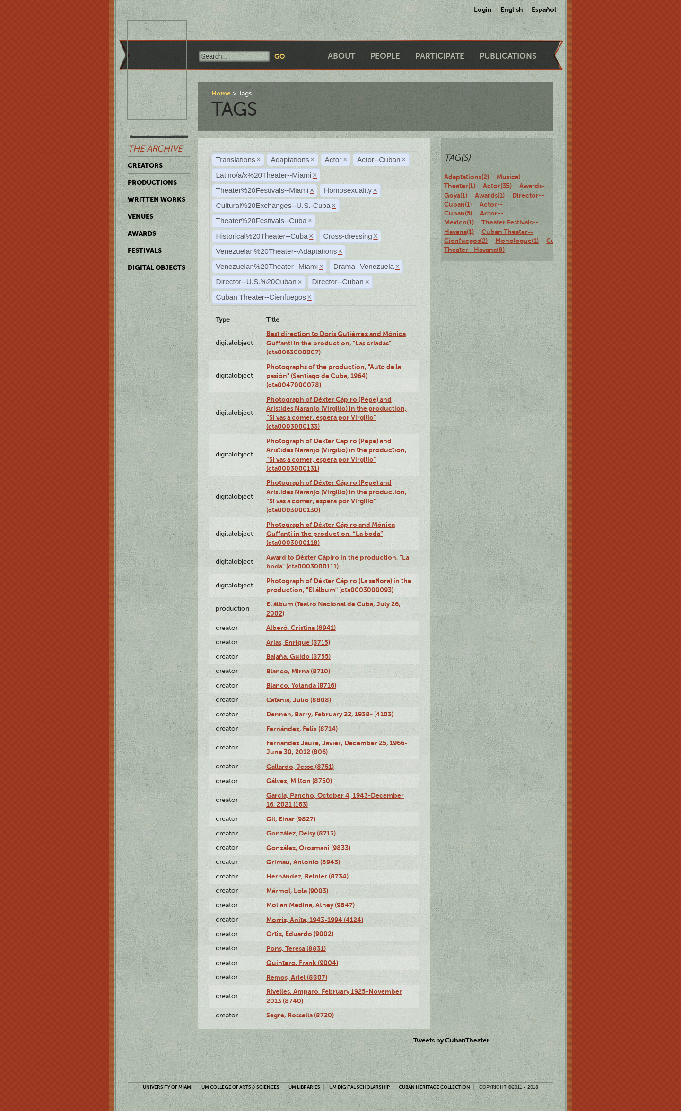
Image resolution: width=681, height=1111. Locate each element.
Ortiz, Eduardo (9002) (299, 934)
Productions (152, 182)
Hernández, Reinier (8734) (307, 876)
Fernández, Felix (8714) (302, 728)
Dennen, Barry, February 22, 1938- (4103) (329, 714)
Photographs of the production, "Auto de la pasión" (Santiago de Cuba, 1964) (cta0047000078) (333, 376)
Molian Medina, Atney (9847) (310, 905)
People (385, 56)
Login (483, 9)
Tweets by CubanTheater (451, 1040)
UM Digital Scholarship (359, 1087)
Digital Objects (156, 267)
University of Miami (167, 1087)
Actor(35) (497, 185)
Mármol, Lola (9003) (297, 891)
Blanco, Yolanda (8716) (301, 685)
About (341, 56)
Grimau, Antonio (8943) (303, 862)
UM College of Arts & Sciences (240, 1087)
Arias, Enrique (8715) (298, 642)
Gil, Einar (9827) (290, 819)
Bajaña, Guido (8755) (298, 656)
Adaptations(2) (466, 177)
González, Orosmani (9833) (308, 848)
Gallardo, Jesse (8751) (300, 766)
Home (221, 93)
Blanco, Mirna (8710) (298, 671)
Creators (145, 165)
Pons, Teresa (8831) (296, 948)
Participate (439, 56)
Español (544, 9)
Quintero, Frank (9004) (302, 962)
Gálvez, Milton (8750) (299, 780)
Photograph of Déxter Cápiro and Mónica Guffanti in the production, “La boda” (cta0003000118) (330, 534)
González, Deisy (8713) (301, 833)
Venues (140, 216)
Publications (508, 56)
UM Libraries (304, 1087)
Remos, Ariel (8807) (296, 977)
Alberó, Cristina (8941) (301, 627)
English (511, 9)
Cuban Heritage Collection (434, 1087)
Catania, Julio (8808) (298, 700)
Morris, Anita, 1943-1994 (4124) (314, 919)
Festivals (145, 250)
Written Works (156, 199)
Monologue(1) (517, 240)
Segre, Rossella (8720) (300, 1015)
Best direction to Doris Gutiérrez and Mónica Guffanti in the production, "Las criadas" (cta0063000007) (336, 343)
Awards (142, 233)
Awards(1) (490, 195)
